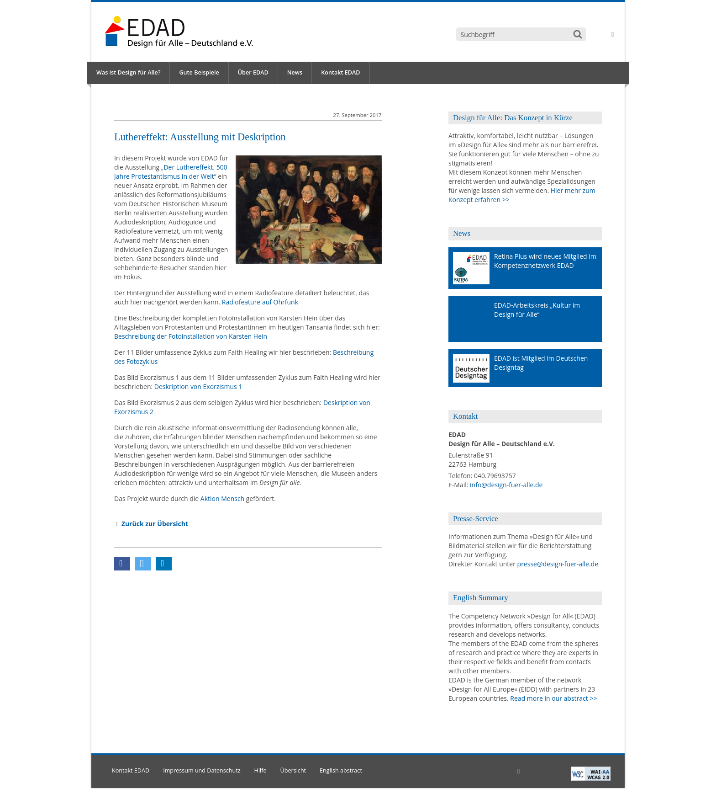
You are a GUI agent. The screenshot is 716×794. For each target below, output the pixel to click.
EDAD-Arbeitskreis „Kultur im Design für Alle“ (537, 310)
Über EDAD (253, 72)
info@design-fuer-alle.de (506, 484)
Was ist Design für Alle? (128, 72)
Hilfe (260, 770)
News (295, 72)
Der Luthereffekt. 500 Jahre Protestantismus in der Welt (170, 172)
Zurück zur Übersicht (154, 523)
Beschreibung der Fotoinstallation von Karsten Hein (190, 336)
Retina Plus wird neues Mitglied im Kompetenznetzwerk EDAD (545, 261)
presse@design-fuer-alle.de (557, 564)
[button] (122, 563)
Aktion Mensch (222, 498)
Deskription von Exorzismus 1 (198, 386)
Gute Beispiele (199, 72)
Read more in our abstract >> (553, 698)
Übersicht (293, 770)
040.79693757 (495, 475)
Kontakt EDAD (340, 72)
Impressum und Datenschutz (201, 770)
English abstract (341, 770)
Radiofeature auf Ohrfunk (260, 302)
